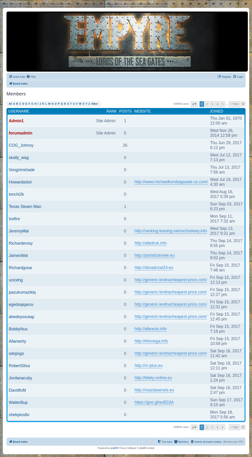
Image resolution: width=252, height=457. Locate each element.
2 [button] (207, 104)
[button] (194, 104)
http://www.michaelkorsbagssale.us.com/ (171, 182)
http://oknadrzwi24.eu (154, 267)
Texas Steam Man (25, 206)
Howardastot (20, 182)
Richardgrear (20, 267)
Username (18, 111)
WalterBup (18, 402)
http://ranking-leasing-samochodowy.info (171, 230)
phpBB (114, 448)
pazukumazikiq (22, 292)
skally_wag (19, 157)
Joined (216, 111)
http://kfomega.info (151, 341)
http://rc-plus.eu (149, 365)
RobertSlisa (19, 365)
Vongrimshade (22, 170)
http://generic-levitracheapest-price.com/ (171, 279)
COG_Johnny (21, 145)
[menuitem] (31, 76)
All (10, 104)
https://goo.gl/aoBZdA (154, 402)
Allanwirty (17, 341)
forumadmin (20, 133)
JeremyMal (19, 231)
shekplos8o (19, 414)
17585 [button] (234, 104)
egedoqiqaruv (21, 304)
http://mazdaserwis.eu (154, 390)
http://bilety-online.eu (153, 377)
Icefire (14, 218)
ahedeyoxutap (21, 316)
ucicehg (16, 280)
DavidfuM (17, 390)
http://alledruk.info (151, 243)
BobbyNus (18, 329)
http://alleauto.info (151, 328)
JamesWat (18, 255)
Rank (112, 111)
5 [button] (222, 104)
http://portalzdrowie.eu (155, 255)
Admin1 (16, 121)
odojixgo (16, 353)
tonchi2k (16, 194)
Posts (125, 111)
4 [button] (217, 104)
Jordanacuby (20, 378)
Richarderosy (21, 243)
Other (94, 104)
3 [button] (212, 104)
